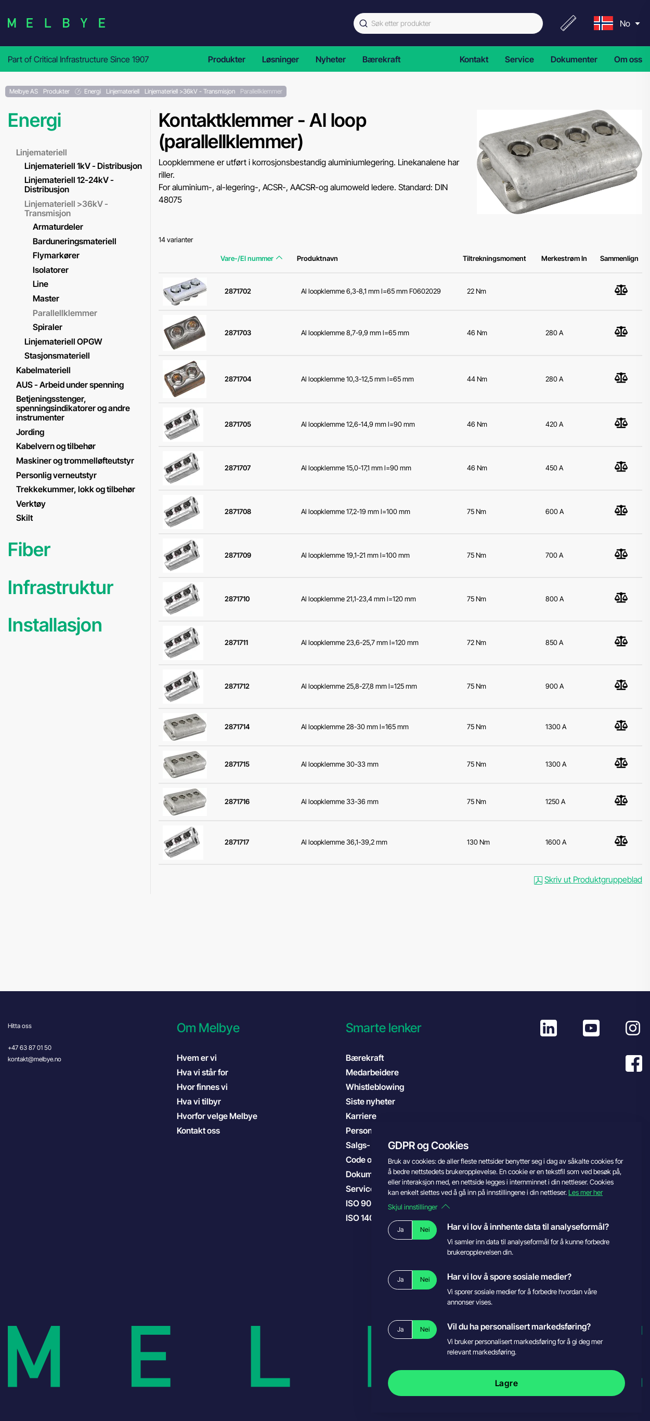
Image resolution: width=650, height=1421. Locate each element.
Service (519, 59)
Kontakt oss (198, 1130)
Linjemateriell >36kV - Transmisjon (66, 208)
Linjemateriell (41, 152)
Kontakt (474, 59)
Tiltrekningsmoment (494, 258)
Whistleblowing (375, 1087)
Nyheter (331, 59)
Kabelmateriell (43, 370)
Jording (30, 432)
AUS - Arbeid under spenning (70, 384)
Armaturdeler (58, 226)
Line (40, 283)
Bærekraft (381, 59)
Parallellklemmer (65, 313)
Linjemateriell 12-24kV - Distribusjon (69, 184)
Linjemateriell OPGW (63, 341)
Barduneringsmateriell (74, 241)
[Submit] (362, 23)
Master (46, 298)
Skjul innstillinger (419, 1207)
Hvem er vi (197, 1057)
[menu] (616, 23)
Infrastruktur (60, 587)
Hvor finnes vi (202, 1087)
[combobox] (448, 23)
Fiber (29, 549)
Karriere (361, 1116)
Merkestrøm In (564, 258)
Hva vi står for (202, 1072)
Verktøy (31, 503)
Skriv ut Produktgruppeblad (588, 879)
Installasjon (55, 625)
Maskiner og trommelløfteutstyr (75, 460)
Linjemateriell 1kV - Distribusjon (83, 165)
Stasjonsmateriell (57, 355)
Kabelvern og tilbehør (56, 446)
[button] (256, 1028)
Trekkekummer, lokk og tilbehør (75, 489)
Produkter (226, 59)
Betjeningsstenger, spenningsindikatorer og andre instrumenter (73, 408)
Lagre (506, 1383)
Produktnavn (317, 258)
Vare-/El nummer (251, 258)
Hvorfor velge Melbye (217, 1116)
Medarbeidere (372, 1072)
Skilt (24, 517)
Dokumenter (574, 59)
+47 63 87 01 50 (29, 1047)
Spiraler (47, 327)
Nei (425, 1229)
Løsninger (280, 59)
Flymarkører (56, 255)
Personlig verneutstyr (56, 475)
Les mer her (585, 1192)
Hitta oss (20, 1026)
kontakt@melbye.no (34, 1059)
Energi (34, 120)
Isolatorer (51, 269)
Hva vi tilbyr (199, 1101)
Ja (400, 1229)
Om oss (628, 59)
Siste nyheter (370, 1101)
